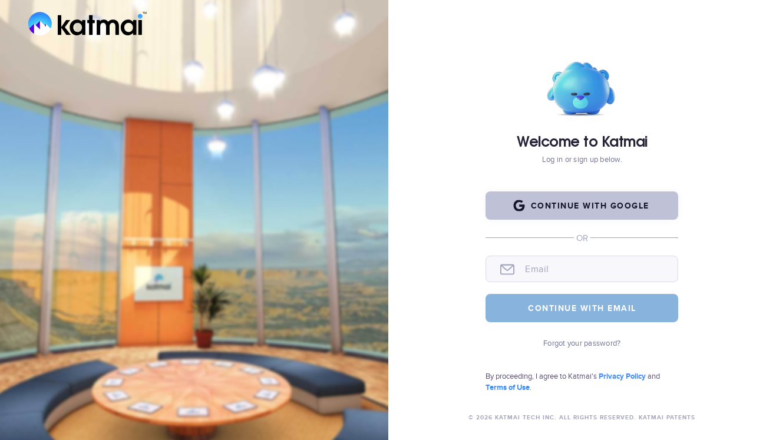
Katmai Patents (665, 417)
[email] (595, 269)
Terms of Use (508, 387)
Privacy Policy (623, 376)
